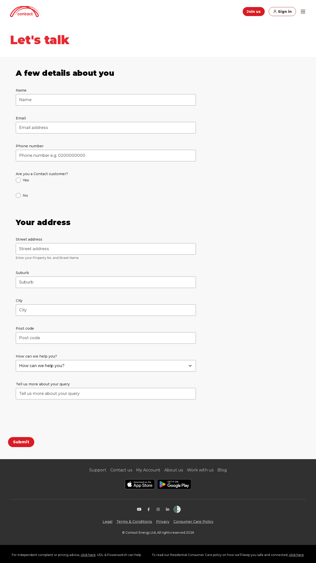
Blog (222, 470)
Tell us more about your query (43, 384)
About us (173, 470)
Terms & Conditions (134, 521)
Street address (29, 239)
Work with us (200, 470)
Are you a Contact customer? (42, 174)
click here (88, 555)
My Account (148, 470)
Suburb (22, 272)
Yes (26, 180)
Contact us (121, 470)
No (25, 195)
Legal (107, 521)
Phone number (30, 146)
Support (97, 470)
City (19, 300)
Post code (25, 328)
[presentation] (54, 419)
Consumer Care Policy (193, 521)
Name (21, 90)
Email (21, 118)
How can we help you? (36, 356)
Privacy (162, 521)
